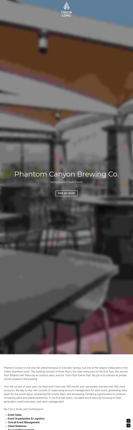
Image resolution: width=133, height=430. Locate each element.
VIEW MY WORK (66, 193)
